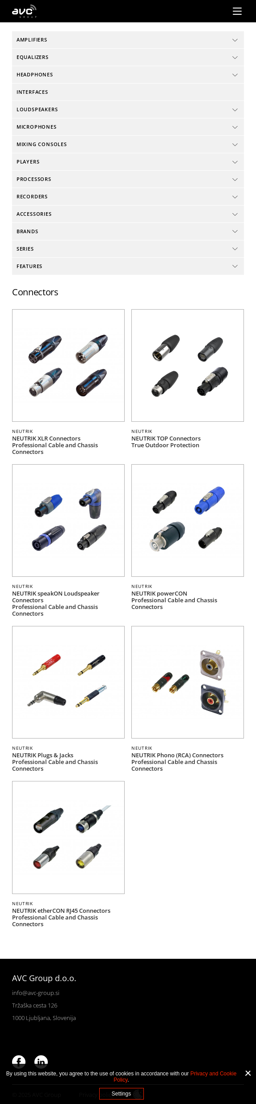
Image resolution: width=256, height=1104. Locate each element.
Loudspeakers (37, 109)
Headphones (35, 74)
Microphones (37, 126)
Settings (121, 1094)
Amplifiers (32, 39)
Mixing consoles (42, 144)
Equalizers (33, 57)
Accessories (34, 213)
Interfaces (32, 91)
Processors (34, 179)
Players (28, 161)
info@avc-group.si (35, 993)
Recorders (32, 196)
